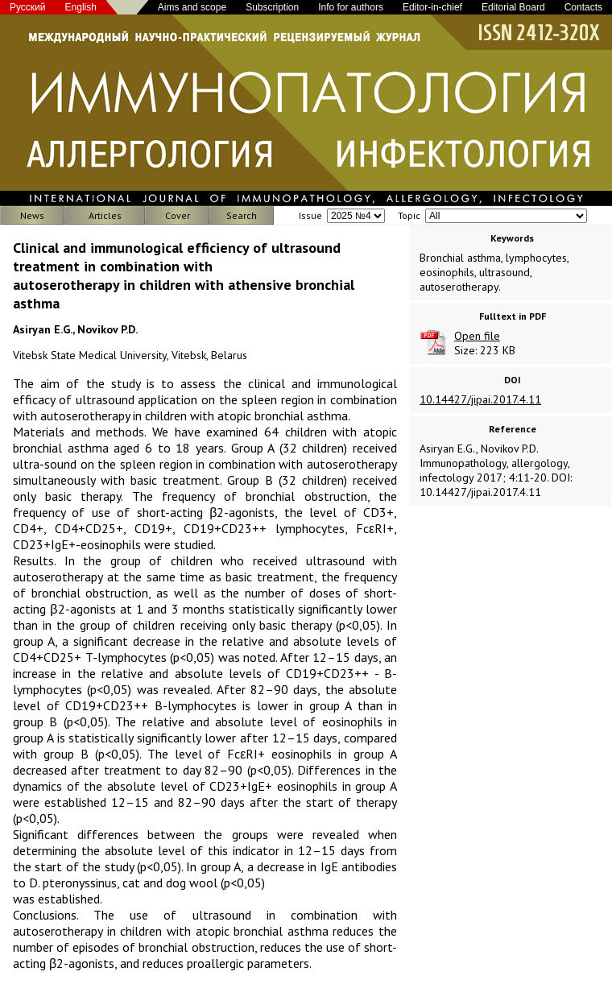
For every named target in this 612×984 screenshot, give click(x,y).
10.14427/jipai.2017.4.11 (480, 399)
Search (241, 215)
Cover (177, 215)
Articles (105, 215)
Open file (477, 336)
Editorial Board (513, 7)
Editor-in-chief (432, 7)
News (32, 215)
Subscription (272, 7)
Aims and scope (192, 7)
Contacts (583, 7)
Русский (28, 7)
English (81, 7)
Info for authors (350, 7)
